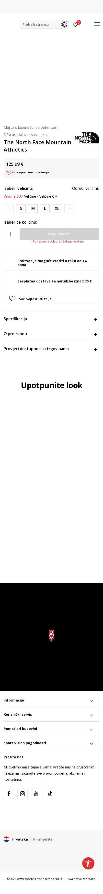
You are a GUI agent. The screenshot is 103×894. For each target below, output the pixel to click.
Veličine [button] (30, 196)
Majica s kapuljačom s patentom (30, 127)
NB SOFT (61, 879)
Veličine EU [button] (12, 196)
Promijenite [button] (43, 839)
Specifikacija (50, 318)
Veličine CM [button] (48, 196)
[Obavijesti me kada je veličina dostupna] (9, 208)
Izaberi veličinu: (18, 188)
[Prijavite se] (75, 24)
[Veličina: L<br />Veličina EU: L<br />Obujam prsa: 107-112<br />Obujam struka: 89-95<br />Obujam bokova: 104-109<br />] (45, 208)
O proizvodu (50, 333)
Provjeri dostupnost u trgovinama (50, 348)
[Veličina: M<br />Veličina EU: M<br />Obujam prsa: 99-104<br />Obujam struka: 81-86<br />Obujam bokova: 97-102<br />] (33, 208)
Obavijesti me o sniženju (30, 172)
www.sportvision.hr (30, 879)
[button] (44, 24)
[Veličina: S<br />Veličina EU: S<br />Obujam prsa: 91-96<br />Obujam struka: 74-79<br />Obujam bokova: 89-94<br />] (21, 208)
